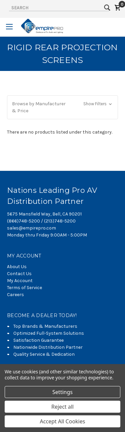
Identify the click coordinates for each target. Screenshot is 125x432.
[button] (62, 107)
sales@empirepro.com (31, 228)
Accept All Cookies (62, 421)
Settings (62, 392)
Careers (15, 294)
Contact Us (19, 273)
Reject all (62, 406)
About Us (17, 266)
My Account (20, 280)
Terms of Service (24, 287)
